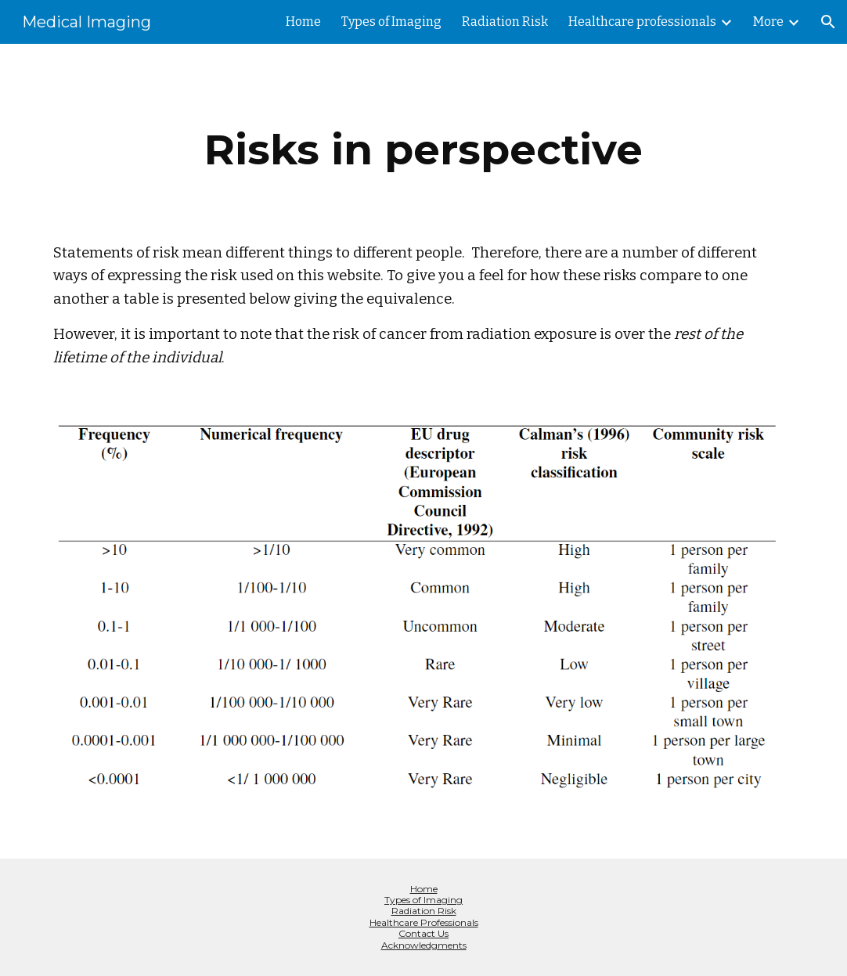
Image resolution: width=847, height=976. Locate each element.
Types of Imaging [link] (391, 21)
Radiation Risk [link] (505, 21)
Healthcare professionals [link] (642, 21)
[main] (423, 149)
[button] (828, 22)
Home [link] (303, 21)
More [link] (768, 21)
